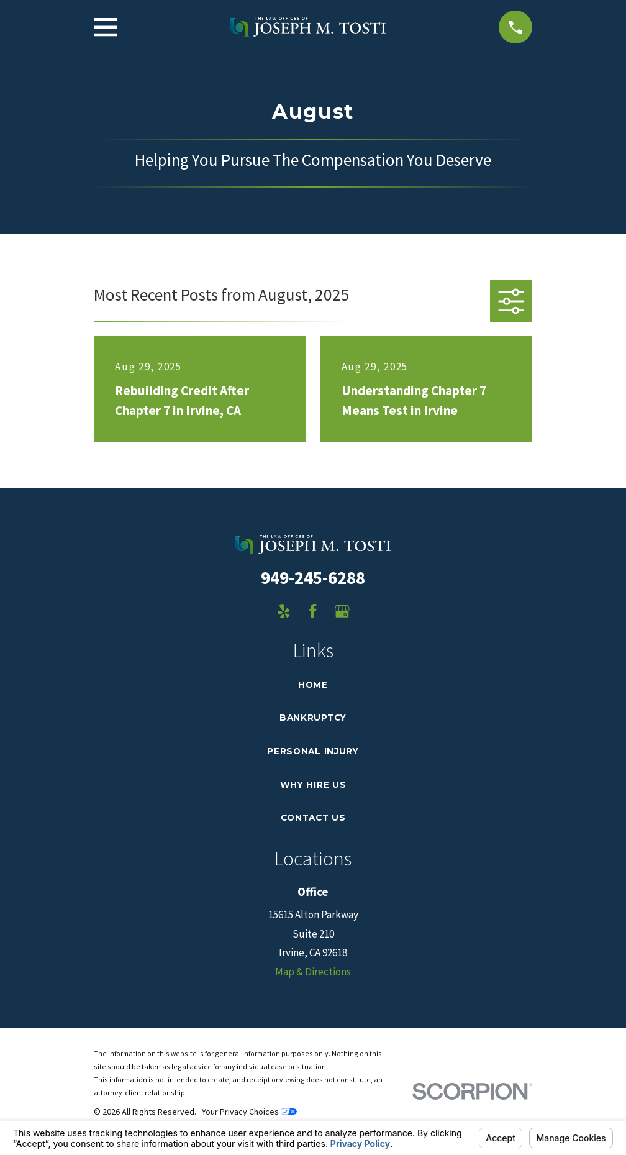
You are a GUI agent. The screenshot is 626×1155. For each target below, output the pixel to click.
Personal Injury (312, 751)
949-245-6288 (313, 578)
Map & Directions (313, 972)
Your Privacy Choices (249, 1111)
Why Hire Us (313, 785)
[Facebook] (313, 611)
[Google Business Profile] (342, 611)
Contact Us (313, 818)
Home (313, 685)
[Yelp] (283, 611)
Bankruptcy (313, 718)
